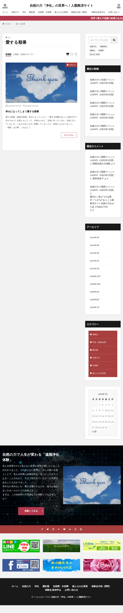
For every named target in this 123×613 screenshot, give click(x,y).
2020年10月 (96, 287)
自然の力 (16, 12)
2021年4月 (95, 246)
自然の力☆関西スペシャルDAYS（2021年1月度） (102, 127)
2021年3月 (95, 254)
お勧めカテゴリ (30, 54)
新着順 (9, 54)
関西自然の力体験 (101, 163)
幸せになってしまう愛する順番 (33, 111)
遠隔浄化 (103, 46)
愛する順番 (20, 24)
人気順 (17, 54)
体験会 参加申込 (110, 12)
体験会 (92, 50)
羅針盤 (35, 12)
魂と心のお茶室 (68, 12)
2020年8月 (95, 303)
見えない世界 (94, 54)
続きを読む (69, 135)
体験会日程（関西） (89, 12)
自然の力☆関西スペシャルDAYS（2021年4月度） (102, 93)
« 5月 (94, 439)
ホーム (5, 12)
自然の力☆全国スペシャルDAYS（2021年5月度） (102, 81)
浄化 (26, 12)
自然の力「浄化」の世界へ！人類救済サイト (61, 5)
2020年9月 (95, 295)
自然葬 (101, 50)
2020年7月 (95, 312)
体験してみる (31, 518)
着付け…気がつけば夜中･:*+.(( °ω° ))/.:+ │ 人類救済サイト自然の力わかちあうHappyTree (102, 201)
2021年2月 (95, 262)
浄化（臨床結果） (101, 347)
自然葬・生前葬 (49, 12)
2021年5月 (95, 237)
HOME (8, 24)
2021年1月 (95, 270)
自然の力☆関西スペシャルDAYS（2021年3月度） (102, 104)
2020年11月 (96, 279)
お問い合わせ (71, 597)
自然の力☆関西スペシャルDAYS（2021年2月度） (102, 116)
